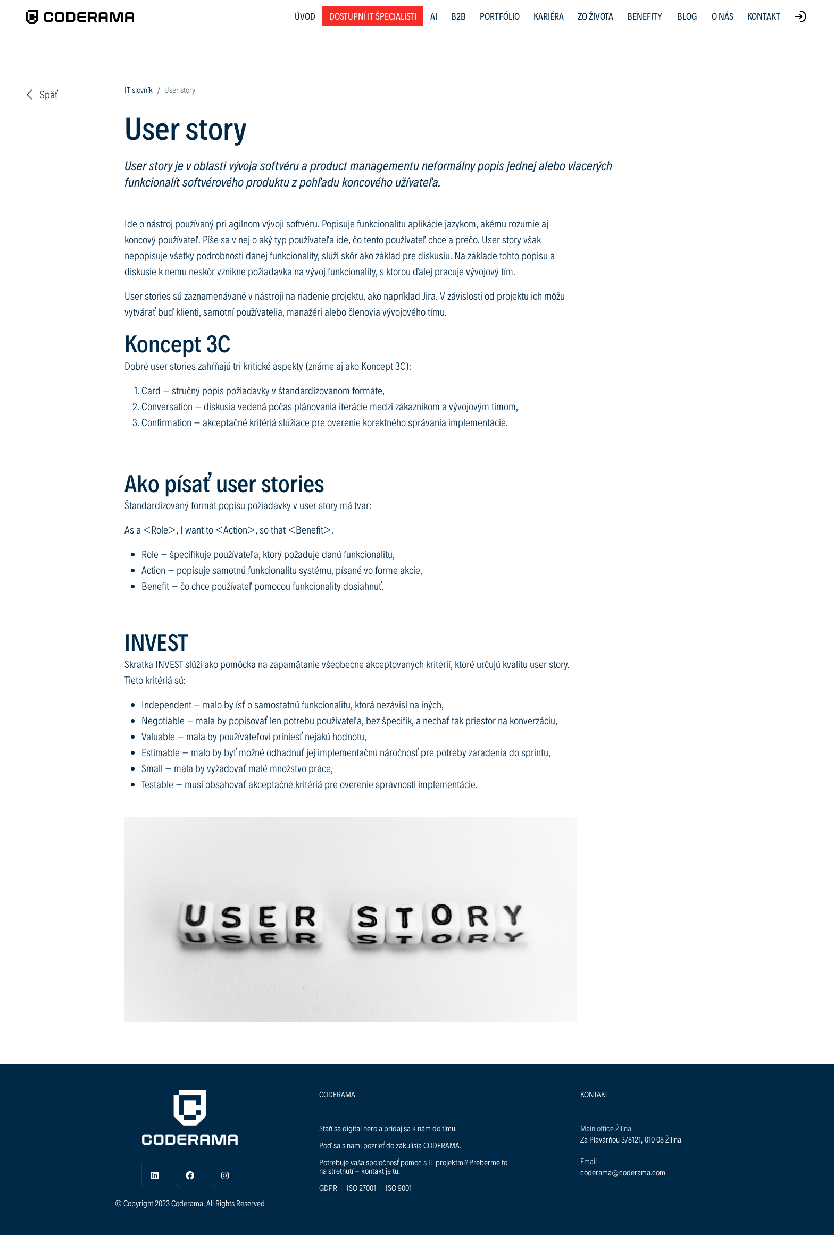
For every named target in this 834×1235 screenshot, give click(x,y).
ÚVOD (305, 15)
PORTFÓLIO (500, 15)
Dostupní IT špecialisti (372, 15)
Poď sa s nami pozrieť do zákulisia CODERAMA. (390, 1145)
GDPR (328, 1187)
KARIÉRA (548, 15)
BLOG (687, 16)
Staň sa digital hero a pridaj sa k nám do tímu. (388, 1128)
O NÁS (722, 15)
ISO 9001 (399, 1187)
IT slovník (138, 89)
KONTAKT (763, 15)
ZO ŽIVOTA (595, 15)
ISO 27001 (361, 1187)
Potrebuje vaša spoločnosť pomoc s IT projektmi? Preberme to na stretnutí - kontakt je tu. (413, 1166)
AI (433, 15)
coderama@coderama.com (622, 1172)
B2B (458, 15)
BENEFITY (644, 15)
